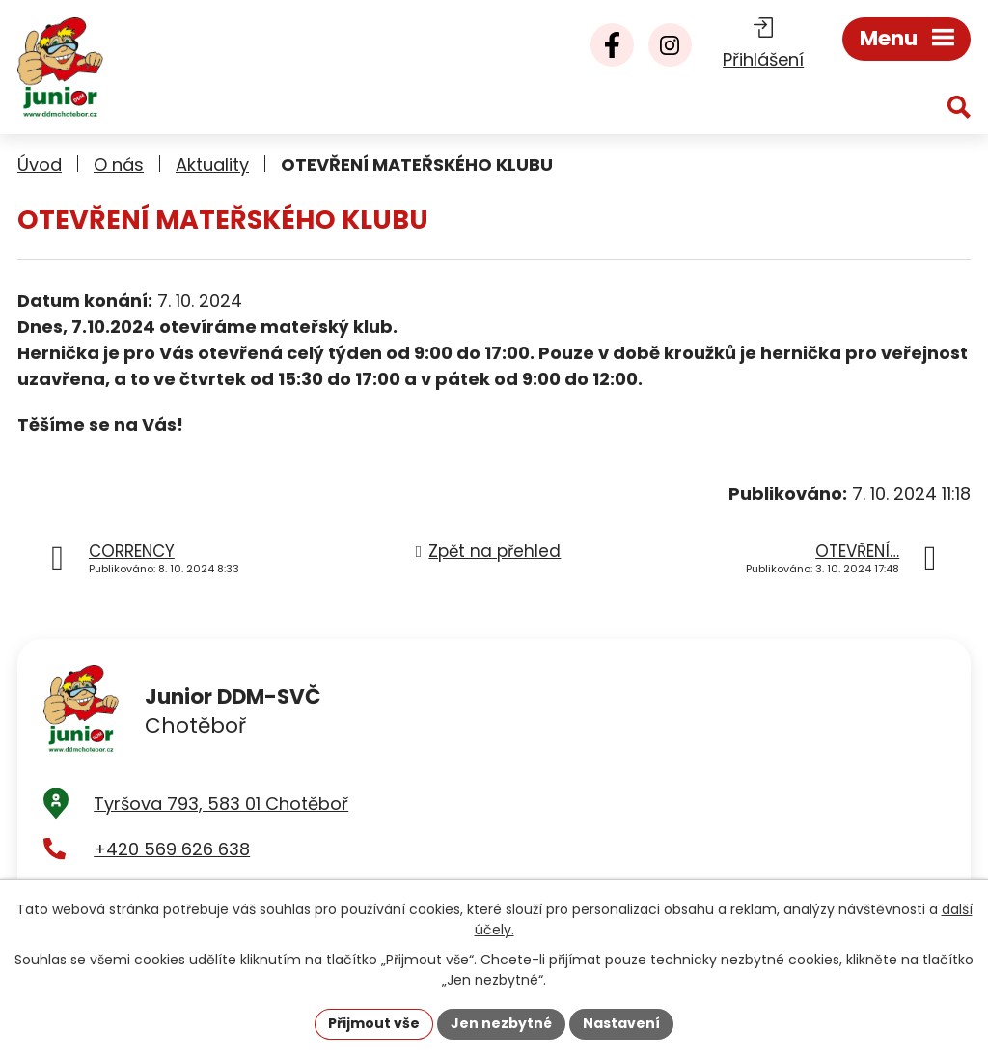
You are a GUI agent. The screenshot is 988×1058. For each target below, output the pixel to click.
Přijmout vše (374, 1023)
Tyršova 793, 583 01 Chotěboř (221, 804)
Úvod (39, 165)
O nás (119, 165)
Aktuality (212, 165)
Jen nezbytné (501, 1023)
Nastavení (621, 1023)
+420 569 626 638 (172, 849)
